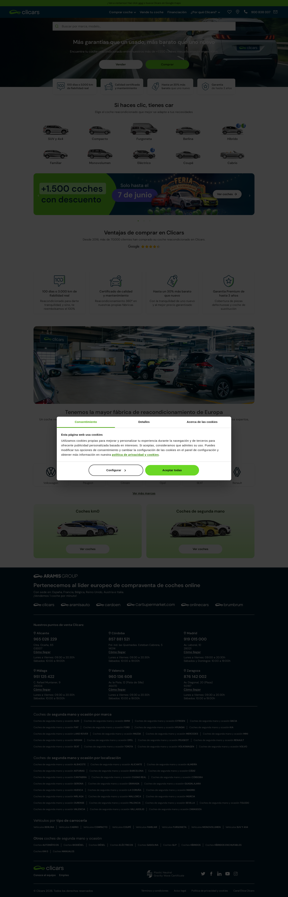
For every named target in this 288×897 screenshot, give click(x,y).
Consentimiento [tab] (86, 421)
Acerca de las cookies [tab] (202, 421)
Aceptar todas (172, 470)
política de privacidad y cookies (135, 454)
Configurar (116, 470)
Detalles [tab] (144, 421)
